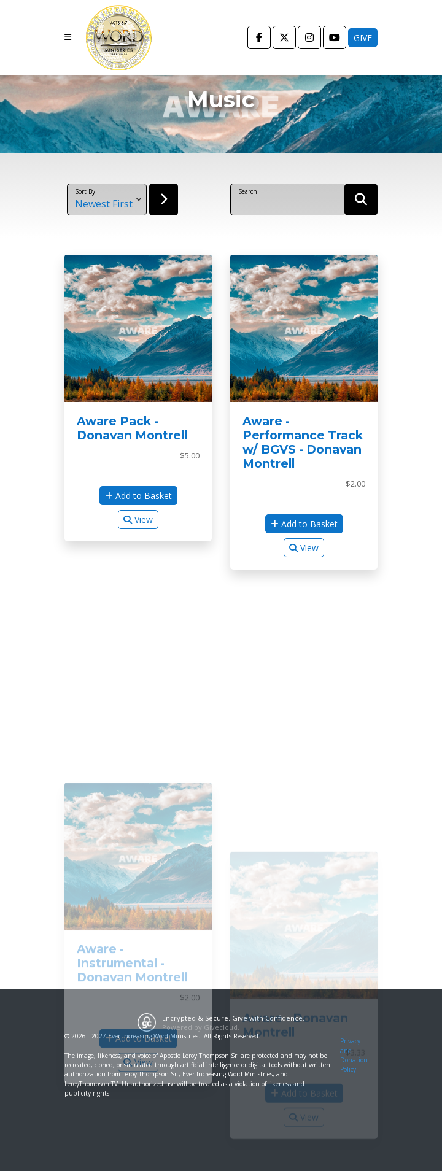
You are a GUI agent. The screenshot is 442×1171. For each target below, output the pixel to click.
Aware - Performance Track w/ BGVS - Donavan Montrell (302, 442)
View (138, 519)
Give (363, 38)
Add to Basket (138, 495)
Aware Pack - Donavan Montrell (132, 428)
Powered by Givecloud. (200, 1027)
